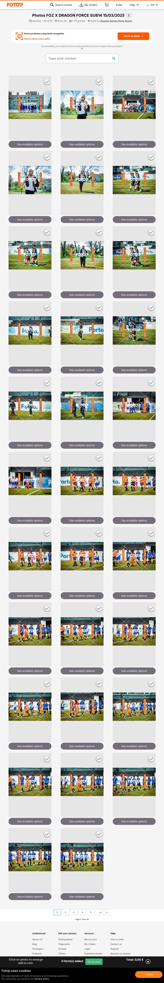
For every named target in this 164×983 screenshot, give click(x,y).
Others (61, 953)
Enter (119, 4)
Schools (62, 948)
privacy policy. (42, 978)
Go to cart (94, 961)
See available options (30, 144)
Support (114, 948)
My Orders (88, 5)
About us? (37, 939)
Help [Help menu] (134, 4)
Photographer (65, 939)
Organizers (64, 944)
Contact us (116, 944)
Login (87, 948)
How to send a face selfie (37, 38)
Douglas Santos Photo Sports (116, 21)
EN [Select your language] (152, 4)
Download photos (93, 953)
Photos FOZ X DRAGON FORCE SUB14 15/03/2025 (78, 15)
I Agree (149, 974)
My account (90, 939)
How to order (117, 939)
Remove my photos (120, 953)
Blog (34, 944)
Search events (61, 5)
